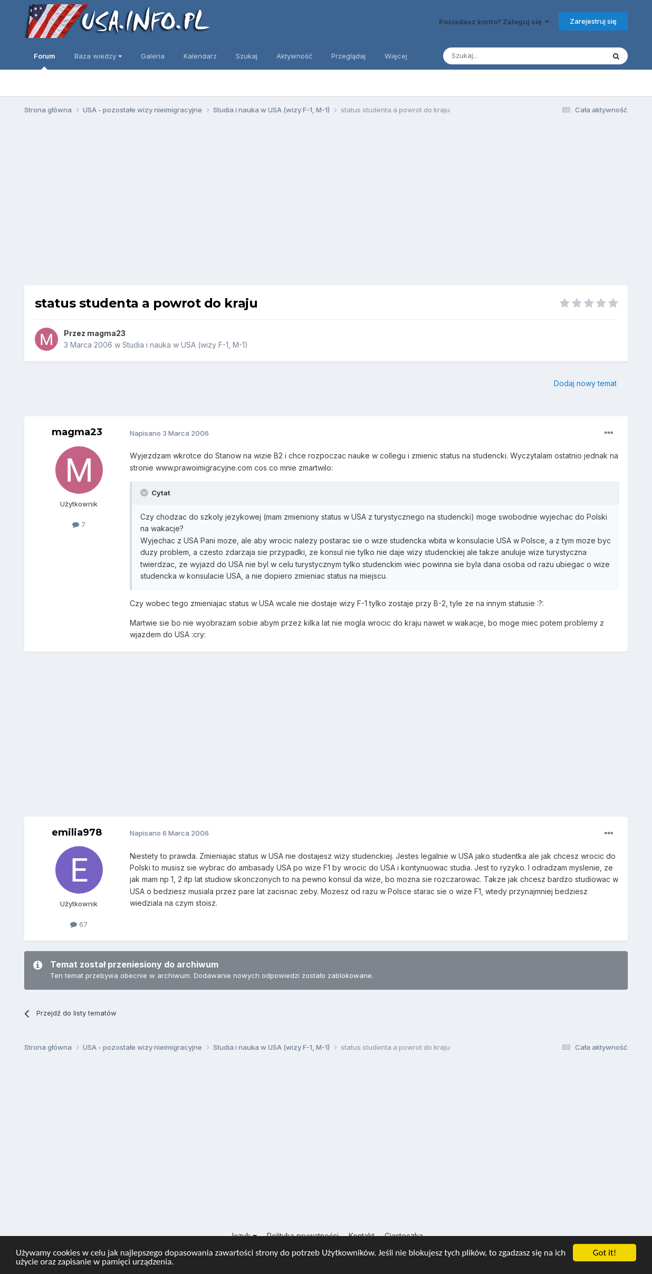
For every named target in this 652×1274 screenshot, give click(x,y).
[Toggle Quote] (145, 492)
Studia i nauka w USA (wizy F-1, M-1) (185, 344)
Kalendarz (200, 56)
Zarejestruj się (593, 21)
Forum (44, 61)
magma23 (106, 333)
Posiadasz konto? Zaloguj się (494, 21)
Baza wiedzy (98, 56)
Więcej (396, 56)
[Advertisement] (326, 205)
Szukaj (246, 56)
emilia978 (77, 832)
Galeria (153, 56)
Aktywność (294, 56)
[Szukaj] (497, 55)
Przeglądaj (348, 56)
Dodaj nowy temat (585, 383)
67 (79, 924)
